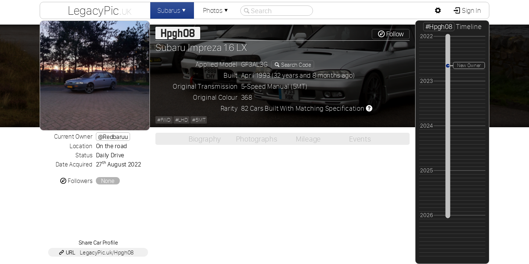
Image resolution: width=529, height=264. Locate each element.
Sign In (470, 10)
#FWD (164, 120)
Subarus (172, 10)
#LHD (181, 120)
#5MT (198, 120)
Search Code (295, 64)
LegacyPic (100, 10)
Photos (216, 10)
